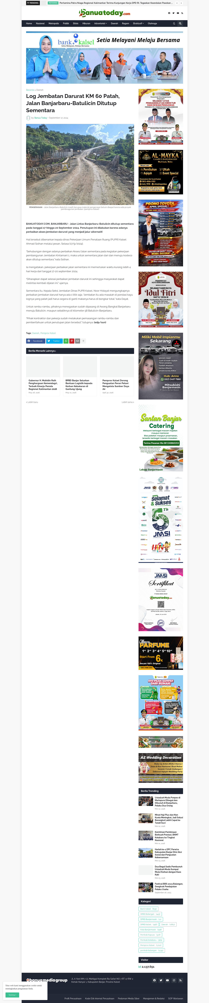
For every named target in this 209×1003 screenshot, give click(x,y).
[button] (177, 3)
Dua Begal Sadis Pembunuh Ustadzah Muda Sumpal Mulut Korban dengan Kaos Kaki (168, 870)
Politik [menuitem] (66, 23)
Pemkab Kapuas (150, 935)
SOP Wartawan (175, 998)
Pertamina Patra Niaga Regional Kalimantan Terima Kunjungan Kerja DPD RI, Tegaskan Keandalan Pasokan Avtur (117, 3)
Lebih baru (33, 402)
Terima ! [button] (12, 995)
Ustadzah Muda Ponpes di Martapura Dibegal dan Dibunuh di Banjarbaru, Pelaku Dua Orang (167, 801)
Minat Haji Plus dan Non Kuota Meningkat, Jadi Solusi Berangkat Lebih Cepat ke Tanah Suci (169, 819)
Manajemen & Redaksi (154, 998)
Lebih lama (127, 402)
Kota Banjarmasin (151, 930)
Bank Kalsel (148, 909)
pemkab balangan (151, 950)
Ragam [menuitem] (125, 23)
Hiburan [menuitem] (86, 23)
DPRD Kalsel (148, 924)
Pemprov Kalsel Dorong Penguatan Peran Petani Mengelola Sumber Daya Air (115, 385)
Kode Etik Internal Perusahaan (99, 998)
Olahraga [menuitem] (152, 23)
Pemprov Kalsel (48, 333)
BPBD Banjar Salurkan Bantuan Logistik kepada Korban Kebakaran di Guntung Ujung (79, 385)
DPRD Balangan (150, 914)
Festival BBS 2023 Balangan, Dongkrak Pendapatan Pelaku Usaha (169, 886)
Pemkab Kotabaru (151, 940)
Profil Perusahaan (73, 998)
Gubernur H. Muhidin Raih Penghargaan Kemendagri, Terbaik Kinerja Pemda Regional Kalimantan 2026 (43, 385)
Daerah (39, 90)
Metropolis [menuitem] (54, 23)
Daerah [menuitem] (114, 23)
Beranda (30, 90)
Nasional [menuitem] (40, 23)
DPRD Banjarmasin (150, 919)
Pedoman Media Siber (128, 998)
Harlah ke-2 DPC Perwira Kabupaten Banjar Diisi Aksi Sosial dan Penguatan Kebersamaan (168, 853)
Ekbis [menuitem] (75, 23)
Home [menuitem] (29, 23)
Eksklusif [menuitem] (137, 23)
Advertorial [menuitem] (99, 23)
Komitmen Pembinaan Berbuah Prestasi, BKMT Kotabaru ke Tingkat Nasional (166, 836)
